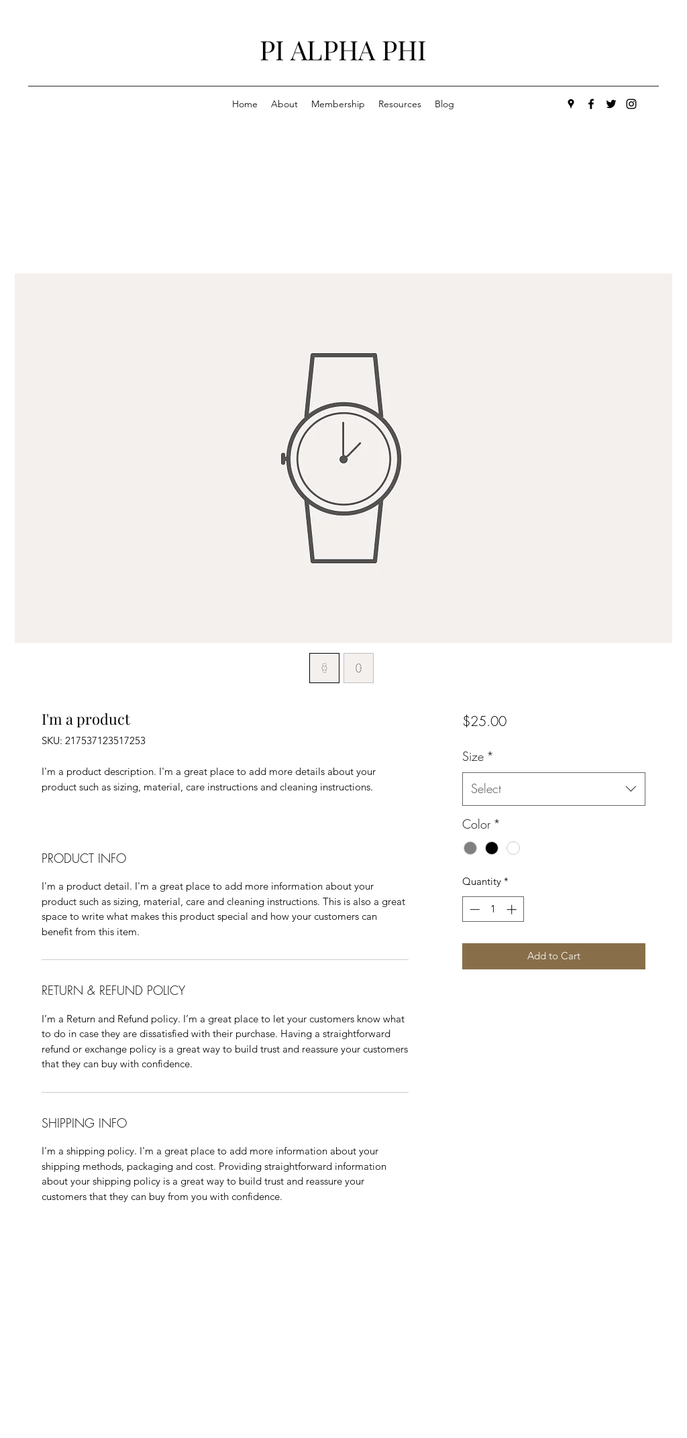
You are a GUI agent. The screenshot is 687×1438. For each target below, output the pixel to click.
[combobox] (553, 789)
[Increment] (513, 909)
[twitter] (611, 104)
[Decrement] (473, 909)
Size (478, 756)
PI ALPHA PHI (343, 49)
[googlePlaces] (571, 104)
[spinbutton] (493, 909)
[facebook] (591, 104)
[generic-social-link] (631, 104)
